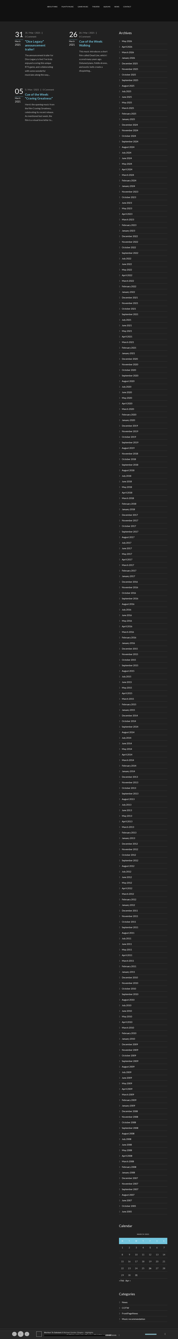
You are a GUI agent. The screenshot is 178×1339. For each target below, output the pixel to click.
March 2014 (128, 760)
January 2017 (128, 576)
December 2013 (130, 776)
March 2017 (128, 565)
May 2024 (127, 163)
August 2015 (128, 671)
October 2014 (129, 721)
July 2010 (126, 1005)
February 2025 (129, 113)
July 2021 (126, 319)
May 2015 (127, 687)
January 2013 (128, 838)
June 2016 (127, 615)
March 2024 (128, 174)
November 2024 (130, 130)
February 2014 (129, 765)
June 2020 (127, 392)
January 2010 (128, 1038)
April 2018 (127, 492)
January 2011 (128, 971)
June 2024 (127, 158)
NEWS (116, 7)
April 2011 (127, 955)
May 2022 (127, 269)
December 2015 (130, 648)
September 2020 (130, 375)
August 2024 (128, 147)
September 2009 (130, 1061)
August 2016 (128, 604)
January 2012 (128, 905)
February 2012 (129, 899)
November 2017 (130, 520)
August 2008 (128, 1133)
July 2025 (126, 91)
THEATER (95, 7)
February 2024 (129, 180)
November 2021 (130, 303)
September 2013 (130, 793)
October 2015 (129, 659)
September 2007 (130, 1189)
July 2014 (126, 737)
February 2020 (129, 414)
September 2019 (130, 442)
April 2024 (127, 169)
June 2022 (127, 264)
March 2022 (128, 280)
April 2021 (127, 336)
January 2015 (128, 710)
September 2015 (130, 665)
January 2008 (128, 1172)
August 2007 (128, 1194)
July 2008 (126, 1139)
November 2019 (130, 431)
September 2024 (130, 141)
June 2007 (127, 1200)
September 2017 (130, 531)
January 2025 (128, 119)
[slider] (74, 1335)
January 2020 (128, 420)
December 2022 (130, 236)
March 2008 (128, 1161)
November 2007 (130, 1183)
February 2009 (129, 1100)
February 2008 (129, 1167)
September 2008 (130, 1128)
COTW (125, 1307)
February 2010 (129, 1033)
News (125, 1302)
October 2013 (129, 788)
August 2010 (128, 999)
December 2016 (130, 581)
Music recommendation (133, 1319)
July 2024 (126, 152)
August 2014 (128, 732)
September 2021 (130, 314)
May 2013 (127, 815)
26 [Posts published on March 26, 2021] (150, 1268)
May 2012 (127, 882)
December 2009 (130, 1044)
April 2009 (127, 1088)
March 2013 (128, 827)
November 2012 (130, 849)
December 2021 (130, 297)
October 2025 (129, 74)
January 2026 (128, 57)
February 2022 (129, 286)
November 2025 (130, 69)
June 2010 (127, 1010)
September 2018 (130, 464)
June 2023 (127, 202)
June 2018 (127, 481)
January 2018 (128, 509)
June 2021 (127, 325)
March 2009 (128, 1094)
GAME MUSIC (83, 7)
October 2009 (129, 1055)
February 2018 (129, 503)
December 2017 (130, 514)
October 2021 (129, 308)
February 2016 (129, 637)
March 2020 (128, 409)
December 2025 (130, 63)
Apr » (128, 1280)
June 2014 (127, 743)
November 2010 (130, 983)
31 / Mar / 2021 (32, 32)
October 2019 (129, 436)
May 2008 (127, 1150)
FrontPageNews (130, 1313)
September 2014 (130, 726)
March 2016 (128, 631)
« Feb (121, 1280)
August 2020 (128, 381)
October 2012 (129, 854)
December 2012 (130, 843)
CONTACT (127, 7)
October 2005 (129, 1206)
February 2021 (129, 347)
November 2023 (130, 191)
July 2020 (126, 386)
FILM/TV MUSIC (68, 7)
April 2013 (127, 821)
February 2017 (129, 570)
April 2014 (127, 754)
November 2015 (130, 654)
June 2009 (127, 1077)
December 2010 (130, 977)
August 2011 (128, 932)
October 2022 (129, 247)
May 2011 (127, 949)
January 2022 (128, 292)
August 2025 (128, 85)
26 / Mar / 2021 (86, 32)
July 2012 (126, 871)
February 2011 (129, 966)
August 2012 (128, 866)
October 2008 (129, 1122)
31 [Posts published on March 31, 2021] (136, 1275)
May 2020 (127, 397)
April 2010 (127, 1022)
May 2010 (127, 1016)
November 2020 (130, 364)
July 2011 (126, 938)
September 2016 (130, 598)
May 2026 (127, 41)
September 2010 (130, 994)
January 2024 (128, 186)
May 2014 (127, 749)
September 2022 (130, 253)
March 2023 (128, 219)
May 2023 (127, 208)
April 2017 (127, 559)
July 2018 (126, 475)
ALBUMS (106, 7)
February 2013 (129, 832)
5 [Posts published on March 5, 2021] (150, 1247)
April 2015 (127, 693)
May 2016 (127, 620)
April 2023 (127, 213)
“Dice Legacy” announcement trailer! (35, 45)
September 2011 (130, 927)
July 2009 (126, 1072)
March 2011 (128, 960)
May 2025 (127, 102)
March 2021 (128, 342)
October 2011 (129, 921)
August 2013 (128, 799)
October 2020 (129, 370)
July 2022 (126, 258)
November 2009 (130, 1049)
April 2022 (127, 275)
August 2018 (128, 470)
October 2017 (129, 526)
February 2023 (129, 225)
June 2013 (127, 810)
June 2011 (127, 944)
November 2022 (130, 241)
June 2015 (127, 682)
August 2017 (128, 537)
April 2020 (127, 403)
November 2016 (130, 587)
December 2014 (130, 715)
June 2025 (127, 96)
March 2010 (128, 1027)
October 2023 (129, 197)
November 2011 (130, 916)
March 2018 (128, 498)
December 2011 (130, 910)
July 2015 (126, 676)
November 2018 (130, 453)
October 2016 (129, 592)
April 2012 (127, 888)
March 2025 (128, 108)
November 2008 (130, 1116)
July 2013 (126, 804)
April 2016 (127, 626)
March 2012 (128, 893)
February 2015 (129, 704)
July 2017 (126, 542)
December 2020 (130, 358)
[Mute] (143, 1334)
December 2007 (130, 1178)
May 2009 (127, 1083)
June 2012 (127, 877)
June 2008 (127, 1144)
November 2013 (130, 782)
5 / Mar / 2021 (32, 89)
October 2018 (129, 459)
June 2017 (127, 548)
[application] (89, 1334)
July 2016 (126, 609)
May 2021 (127, 331)
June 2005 (127, 1211)
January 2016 (128, 643)
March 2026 (128, 52)
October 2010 (129, 988)
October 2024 (129, 135)
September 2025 (130, 80)
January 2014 (128, 771)
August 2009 (128, 1066)
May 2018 (127, 487)
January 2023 (128, 230)
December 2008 (130, 1111)
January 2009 (128, 1105)
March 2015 (128, 698)
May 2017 (127, 553)
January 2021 (128, 353)
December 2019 (130, 425)
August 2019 (128, 448)
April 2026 (127, 46)
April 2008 (127, 1155)
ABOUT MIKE (52, 7)
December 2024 (130, 124)
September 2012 (130, 860)
